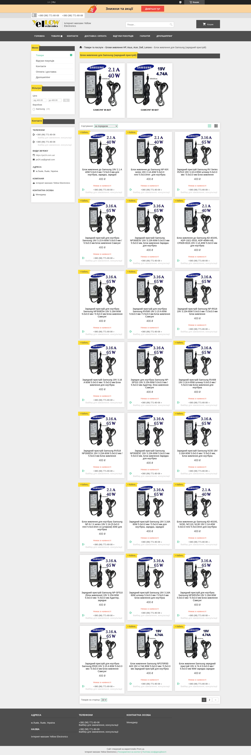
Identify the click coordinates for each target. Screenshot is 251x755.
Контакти (72, 36)
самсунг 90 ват (150, 110)
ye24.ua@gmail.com (45, 159)
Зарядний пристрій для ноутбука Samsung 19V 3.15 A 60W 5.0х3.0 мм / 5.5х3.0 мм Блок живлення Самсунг (102, 240)
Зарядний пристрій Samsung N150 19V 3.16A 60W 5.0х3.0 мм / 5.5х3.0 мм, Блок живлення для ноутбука (197, 453)
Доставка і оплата (96, 36)
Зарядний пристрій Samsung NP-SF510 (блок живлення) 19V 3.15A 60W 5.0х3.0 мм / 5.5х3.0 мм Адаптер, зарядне (102, 596)
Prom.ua (140, 749)
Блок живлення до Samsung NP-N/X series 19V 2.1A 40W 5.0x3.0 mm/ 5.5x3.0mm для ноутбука (150, 172)
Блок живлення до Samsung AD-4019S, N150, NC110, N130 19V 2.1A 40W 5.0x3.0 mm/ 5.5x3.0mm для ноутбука (197, 524)
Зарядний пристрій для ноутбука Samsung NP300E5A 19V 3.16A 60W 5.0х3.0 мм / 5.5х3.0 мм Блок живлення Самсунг (102, 313)
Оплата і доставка (46, 71)
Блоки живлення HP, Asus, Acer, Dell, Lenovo (129, 47)
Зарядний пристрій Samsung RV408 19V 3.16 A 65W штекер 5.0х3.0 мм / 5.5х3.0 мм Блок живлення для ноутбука (197, 383)
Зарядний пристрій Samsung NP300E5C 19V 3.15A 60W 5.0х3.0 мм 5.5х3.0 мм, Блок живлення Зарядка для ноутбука (149, 454)
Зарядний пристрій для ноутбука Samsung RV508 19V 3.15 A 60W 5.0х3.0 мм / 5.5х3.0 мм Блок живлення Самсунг (149, 313)
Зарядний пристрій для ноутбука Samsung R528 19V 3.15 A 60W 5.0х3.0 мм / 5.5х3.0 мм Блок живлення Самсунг (102, 667)
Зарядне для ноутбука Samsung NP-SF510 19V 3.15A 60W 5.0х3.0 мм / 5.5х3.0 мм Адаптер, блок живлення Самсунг (150, 383)
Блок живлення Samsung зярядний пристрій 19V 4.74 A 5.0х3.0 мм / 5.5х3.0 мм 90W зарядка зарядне (197, 666)
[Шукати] (171, 24)
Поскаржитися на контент (129, 752)
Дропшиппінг (165, 36)
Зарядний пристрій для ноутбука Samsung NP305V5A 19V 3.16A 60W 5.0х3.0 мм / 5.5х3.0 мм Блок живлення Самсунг (197, 596)
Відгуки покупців (123, 36)
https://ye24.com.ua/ (45, 155)
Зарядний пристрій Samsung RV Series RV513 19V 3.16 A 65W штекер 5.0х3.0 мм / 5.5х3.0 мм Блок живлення (197, 172)
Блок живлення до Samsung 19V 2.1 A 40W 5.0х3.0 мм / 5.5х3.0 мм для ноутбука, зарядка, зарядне (102, 172)
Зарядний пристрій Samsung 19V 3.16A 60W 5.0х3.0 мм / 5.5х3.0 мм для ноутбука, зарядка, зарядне (149, 524)
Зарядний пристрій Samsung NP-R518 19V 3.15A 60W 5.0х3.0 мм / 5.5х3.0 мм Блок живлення (197, 311)
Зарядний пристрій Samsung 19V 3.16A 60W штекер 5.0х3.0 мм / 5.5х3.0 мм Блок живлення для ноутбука (149, 595)
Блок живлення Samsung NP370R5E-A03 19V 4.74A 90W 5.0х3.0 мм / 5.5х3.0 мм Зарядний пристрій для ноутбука (149, 666)
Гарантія (145, 36)
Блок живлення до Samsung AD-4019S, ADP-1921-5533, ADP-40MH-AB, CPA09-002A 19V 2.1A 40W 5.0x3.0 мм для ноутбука (197, 242)
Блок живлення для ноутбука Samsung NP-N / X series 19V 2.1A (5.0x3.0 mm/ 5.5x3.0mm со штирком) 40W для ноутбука (102, 525)
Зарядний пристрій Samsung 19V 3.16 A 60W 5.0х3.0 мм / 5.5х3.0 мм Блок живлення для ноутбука (102, 382)
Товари (55, 36)
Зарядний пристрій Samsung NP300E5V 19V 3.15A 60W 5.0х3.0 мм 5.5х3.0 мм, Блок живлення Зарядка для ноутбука (149, 242)
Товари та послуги (93, 47)
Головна (39, 36)
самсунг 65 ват (102, 110)
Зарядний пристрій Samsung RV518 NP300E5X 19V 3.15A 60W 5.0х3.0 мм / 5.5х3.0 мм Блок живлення (102, 453)
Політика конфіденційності (154, 752)
